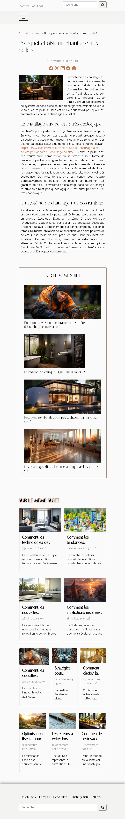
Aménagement (80, 797)
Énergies (44, 797)
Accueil (23, 33)
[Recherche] (80, 4)
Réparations (28, 797)
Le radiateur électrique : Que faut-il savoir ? (54, 372)
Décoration (60, 797)
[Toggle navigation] (23, 17)
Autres (36, 33)
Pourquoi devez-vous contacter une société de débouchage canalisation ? (56, 325)
